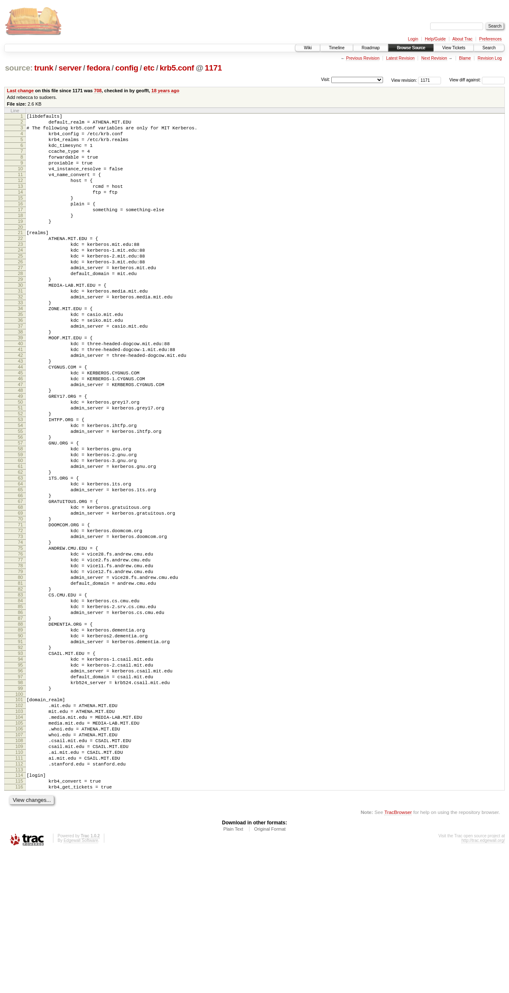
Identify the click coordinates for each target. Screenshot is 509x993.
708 (97, 90)
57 (20, 511)
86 (20, 717)
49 (20, 454)
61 (20, 540)
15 (20, 215)
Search (489, 47)
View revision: (404, 80)
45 (20, 426)
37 (20, 369)
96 (20, 788)
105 (19, 850)
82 (20, 689)
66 (20, 575)
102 (19, 829)
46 (20, 433)
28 (20, 305)
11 (20, 187)
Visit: (325, 79)
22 (20, 263)
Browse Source (411, 47)
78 (20, 660)
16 (20, 222)
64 (20, 561)
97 (20, 795)
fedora (98, 67)
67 (20, 582)
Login (413, 39)
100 (19, 816)
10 (20, 179)
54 (20, 490)
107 (19, 864)
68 (20, 589)
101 (19, 822)
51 (20, 469)
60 (20, 533)
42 (20, 405)
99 (20, 809)
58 (20, 518)
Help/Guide (435, 39)
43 (20, 412)
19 (20, 243)
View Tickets (453, 47)
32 (20, 334)
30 (20, 320)
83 (20, 696)
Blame (465, 58)
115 (19, 919)
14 (20, 208)
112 (19, 900)
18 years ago (165, 90)
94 (20, 774)
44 (20, 419)
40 (20, 391)
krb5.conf (177, 67)
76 (20, 646)
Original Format (270, 970)
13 (20, 201)
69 (20, 596)
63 (20, 554)
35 (20, 355)
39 (20, 384)
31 (20, 327)
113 (19, 907)
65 (20, 568)
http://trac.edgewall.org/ (483, 982)
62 (20, 547)
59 (20, 525)
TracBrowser (398, 953)
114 (19, 912)
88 (20, 731)
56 (20, 504)
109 (19, 879)
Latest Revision (400, 58)
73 (20, 625)
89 (20, 738)
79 (20, 667)
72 (20, 618)
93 (20, 767)
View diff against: (477, 80)
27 (20, 298)
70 (20, 603)
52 (20, 476)
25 (20, 284)
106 (19, 857)
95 (20, 781)
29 (20, 313)
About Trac (462, 39)
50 (20, 462)
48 (20, 447)
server (69, 67)
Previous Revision (362, 58)
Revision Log (490, 58)
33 (20, 341)
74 (20, 632)
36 (20, 362)
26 (20, 291)
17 (20, 229)
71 (20, 611)
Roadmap (371, 47)
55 (20, 497)
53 (20, 483)
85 (20, 710)
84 (20, 703)
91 (20, 752)
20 (20, 250)
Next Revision (434, 58)
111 (19, 893)
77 (20, 653)
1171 (213, 67)
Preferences (490, 39)
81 (20, 682)
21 (20, 256)
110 (19, 886)
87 (20, 724)
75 (20, 639)
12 (20, 194)
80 (20, 674)
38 (20, 376)
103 (19, 836)
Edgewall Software (80, 982)
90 (20, 745)
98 (20, 802)
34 (20, 348)
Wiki (308, 47)
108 (19, 871)
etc (149, 67)
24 (20, 277)
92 (20, 760)
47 (20, 440)
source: (19, 67)
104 (19, 843)
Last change (20, 90)
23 (20, 270)
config (126, 67)
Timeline (336, 47)
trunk (43, 67)
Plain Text (233, 970)
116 (19, 927)
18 (20, 236)
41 (20, 398)
